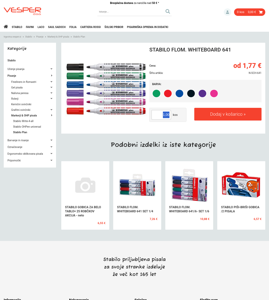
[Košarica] (249, 12)
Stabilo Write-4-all (23, 121)
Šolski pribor (113, 27)
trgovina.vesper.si (12, 36)
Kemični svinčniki (21, 104)
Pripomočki (14, 160)
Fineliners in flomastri (23, 81)
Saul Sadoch (57, 27)
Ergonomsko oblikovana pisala (25, 153)
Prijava (227, 12)
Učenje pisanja (15, 69)
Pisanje (40, 36)
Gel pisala (17, 87)
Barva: (156, 84)
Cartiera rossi (90, 27)
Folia (73, 27)
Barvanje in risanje (18, 140)
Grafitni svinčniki (20, 109)
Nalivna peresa (19, 93)
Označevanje (14, 147)
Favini (30, 27)
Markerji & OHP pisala (58, 36)
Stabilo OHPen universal (27, 126)
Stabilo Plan (79, 36)
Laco (41, 27)
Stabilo (17, 27)
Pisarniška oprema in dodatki (147, 27)
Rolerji (14, 98)
